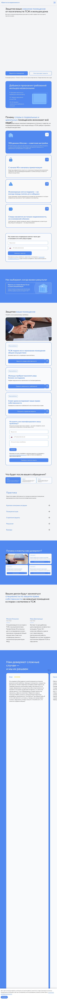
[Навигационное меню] (54, 2)
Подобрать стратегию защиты (29, 460)
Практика (7, 984)
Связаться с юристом (19, 253)
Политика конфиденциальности (13, 988)
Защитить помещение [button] (16, 73)
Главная (7, 979)
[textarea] (28, 443)
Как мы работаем (9, 983)
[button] (29, 354)
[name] (28, 243)
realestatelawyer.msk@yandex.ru (27, 964)
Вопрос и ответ (26, 983)
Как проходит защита (40, 73)
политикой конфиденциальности (17, 455)
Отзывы (25, 981)
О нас (24, 979)
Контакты (25, 984)
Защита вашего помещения (11, 981)
